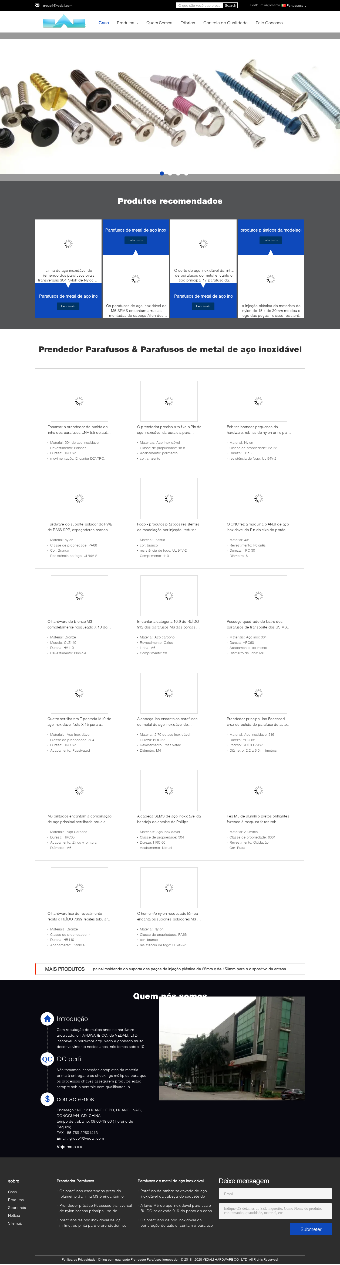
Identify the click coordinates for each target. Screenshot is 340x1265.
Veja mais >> (70, 1146)
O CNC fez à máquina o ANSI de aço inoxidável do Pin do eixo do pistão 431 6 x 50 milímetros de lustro (258, 527)
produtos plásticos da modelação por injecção (285, 229)
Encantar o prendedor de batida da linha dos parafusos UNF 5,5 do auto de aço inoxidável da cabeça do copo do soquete (80, 429)
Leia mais (68, 306)
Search (230, 6)
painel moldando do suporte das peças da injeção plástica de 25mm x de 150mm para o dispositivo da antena (189, 969)
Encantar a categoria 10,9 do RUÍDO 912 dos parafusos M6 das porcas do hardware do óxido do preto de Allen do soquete (169, 624)
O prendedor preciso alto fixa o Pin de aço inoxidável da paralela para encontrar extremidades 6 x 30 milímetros (169, 429)
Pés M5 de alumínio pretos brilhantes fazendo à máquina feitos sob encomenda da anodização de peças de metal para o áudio (259, 819)
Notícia (14, 1215)
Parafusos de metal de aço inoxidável (75, 295)
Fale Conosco (269, 22)
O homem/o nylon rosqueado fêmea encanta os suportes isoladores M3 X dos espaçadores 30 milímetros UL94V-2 (168, 916)
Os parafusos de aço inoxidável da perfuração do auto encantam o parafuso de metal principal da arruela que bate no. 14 (176, 1223)
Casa (104, 22)
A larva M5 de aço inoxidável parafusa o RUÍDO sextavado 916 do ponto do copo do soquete (176, 1209)
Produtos (125, 22)
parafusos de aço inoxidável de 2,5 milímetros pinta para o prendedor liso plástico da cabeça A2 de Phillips (93, 1223)
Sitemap (15, 1223)
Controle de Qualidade (225, 22)
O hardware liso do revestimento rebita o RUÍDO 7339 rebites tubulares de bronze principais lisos (80, 916)
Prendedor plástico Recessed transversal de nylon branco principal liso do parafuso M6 (95, 1209)
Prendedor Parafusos (75, 1180)
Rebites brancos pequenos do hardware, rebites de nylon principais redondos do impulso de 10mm (258, 429)
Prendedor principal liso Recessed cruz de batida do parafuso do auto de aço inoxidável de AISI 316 (257, 721)
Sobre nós (17, 1207)
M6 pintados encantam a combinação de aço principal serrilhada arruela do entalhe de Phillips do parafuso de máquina (80, 819)
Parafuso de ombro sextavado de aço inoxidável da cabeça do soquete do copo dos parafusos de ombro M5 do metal (173, 1194)
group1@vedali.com (57, 6)
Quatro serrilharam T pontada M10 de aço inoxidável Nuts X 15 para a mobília (79, 721)
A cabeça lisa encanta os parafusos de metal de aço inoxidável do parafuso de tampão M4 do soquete (167, 721)
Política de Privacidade (79, 1259)
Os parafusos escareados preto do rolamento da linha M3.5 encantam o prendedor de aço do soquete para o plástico (92, 1194)
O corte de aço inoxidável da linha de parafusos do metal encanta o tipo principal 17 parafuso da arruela (204, 276)
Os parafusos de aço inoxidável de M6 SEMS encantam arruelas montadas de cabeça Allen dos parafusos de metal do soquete (136, 312)
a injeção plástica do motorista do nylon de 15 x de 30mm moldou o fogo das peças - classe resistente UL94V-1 (271, 312)
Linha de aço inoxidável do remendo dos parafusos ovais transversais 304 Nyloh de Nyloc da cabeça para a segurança (68, 276)
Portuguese (297, 6)
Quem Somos (159, 22)
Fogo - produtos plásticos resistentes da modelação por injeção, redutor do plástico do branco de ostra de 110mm (169, 527)
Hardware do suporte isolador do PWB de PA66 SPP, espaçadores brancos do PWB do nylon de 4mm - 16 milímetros (80, 527)
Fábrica (187, 22)
